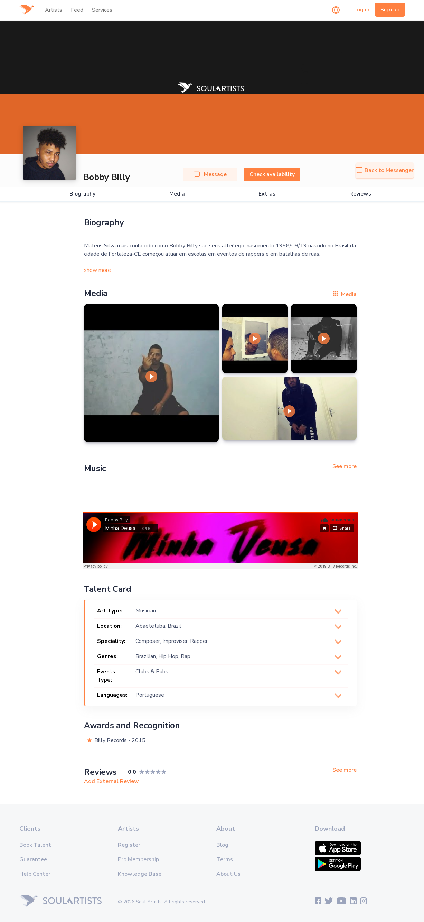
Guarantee (33, 859)
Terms (224, 859)
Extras (266, 194)
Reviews (360, 194)
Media (177, 194)
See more (344, 466)
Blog (222, 845)
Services (102, 10)
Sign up (389, 9)
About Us (228, 874)
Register (129, 845)
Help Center (34, 874)
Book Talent (35, 845)
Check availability (272, 174)
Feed (77, 10)
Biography (82, 194)
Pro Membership (138, 859)
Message (210, 174)
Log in (361, 9)
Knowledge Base (139, 874)
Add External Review (111, 781)
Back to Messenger (385, 170)
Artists (53, 10)
